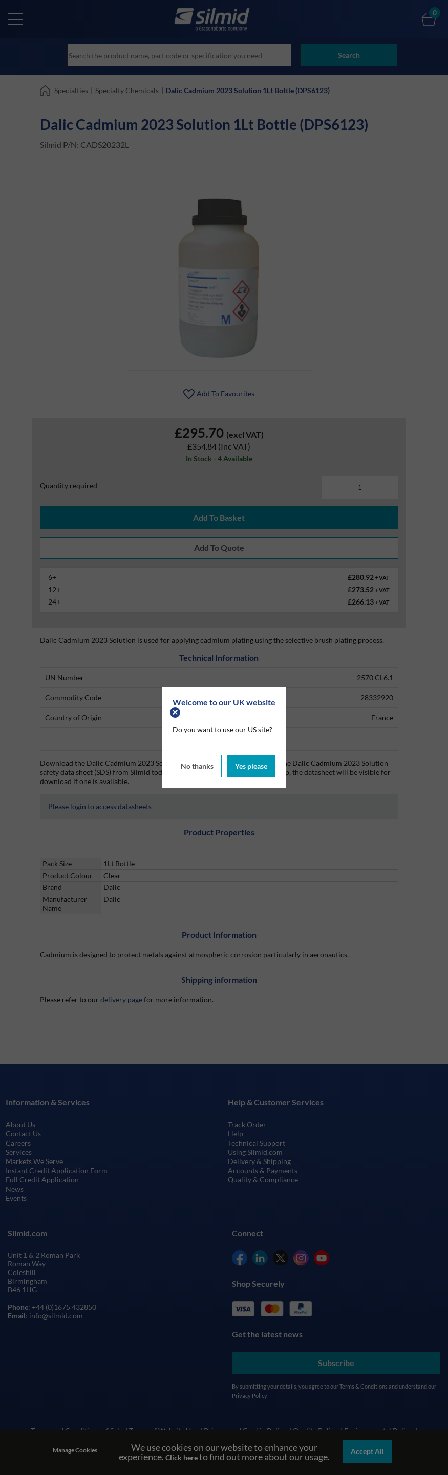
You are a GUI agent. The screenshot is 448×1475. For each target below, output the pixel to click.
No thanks (197, 764)
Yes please (251, 764)
